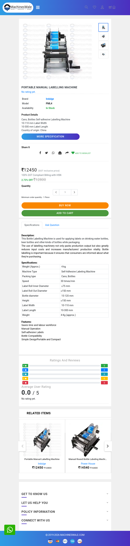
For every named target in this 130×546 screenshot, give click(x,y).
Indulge (50, 99)
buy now (65, 205)
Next (107, 446)
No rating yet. (29, 92)
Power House (88, 463)
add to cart (65, 213)
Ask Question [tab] (52, 225)
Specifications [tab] (31, 225)
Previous (22, 446)
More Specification (50, 136)
